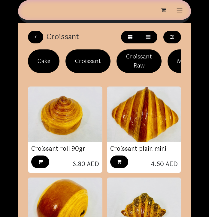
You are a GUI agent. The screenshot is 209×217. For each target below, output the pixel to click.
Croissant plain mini (138, 148)
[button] (40, 162)
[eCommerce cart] (163, 10)
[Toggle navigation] (179, 10)
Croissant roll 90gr (58, 148)
